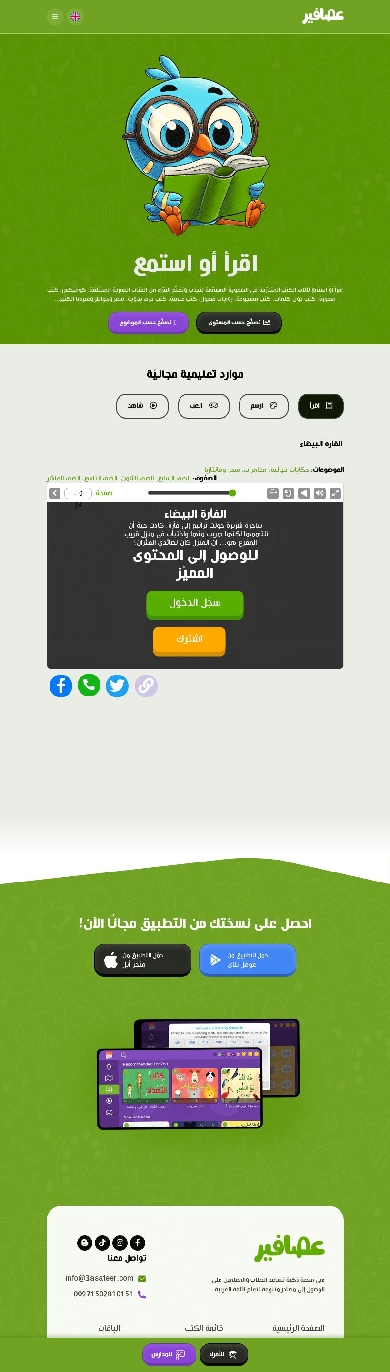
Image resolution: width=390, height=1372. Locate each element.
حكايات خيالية (289, 470)
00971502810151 (110, 1293)
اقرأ (321, 406)
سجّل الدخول (195, 602)
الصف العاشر (63, 478)
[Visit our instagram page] (120, 1242)
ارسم (263, 406)
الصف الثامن (137, 478)
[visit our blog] (84, 1242)
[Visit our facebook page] (137, 1242)
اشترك (189, 638)
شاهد (142, 406)
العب (204, 406)
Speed (273, 491)
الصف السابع (174, 478)
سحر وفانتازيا (222, 470)
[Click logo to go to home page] (323, 17)
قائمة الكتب (204, 1327)
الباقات (109, 1327)
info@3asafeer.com (106, 1277)
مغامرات (255, 470)
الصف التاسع (100, 478)
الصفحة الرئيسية (298, 1327)
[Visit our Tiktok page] (102, 1242)
